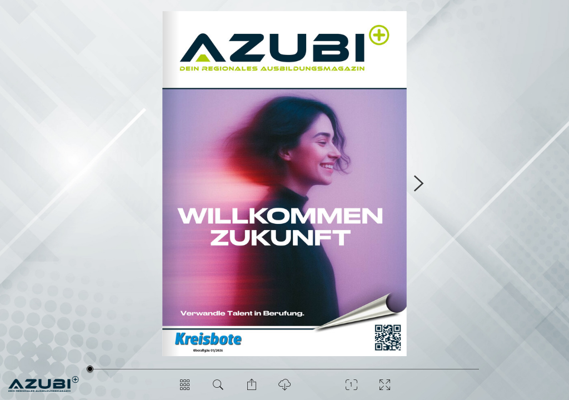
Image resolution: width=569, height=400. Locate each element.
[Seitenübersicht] (184, 389)
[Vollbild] (384, 389)
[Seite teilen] (251, 389)
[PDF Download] (284, 389)
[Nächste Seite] (418, 183)
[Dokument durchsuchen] (217, 389)
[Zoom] (351, 389)
